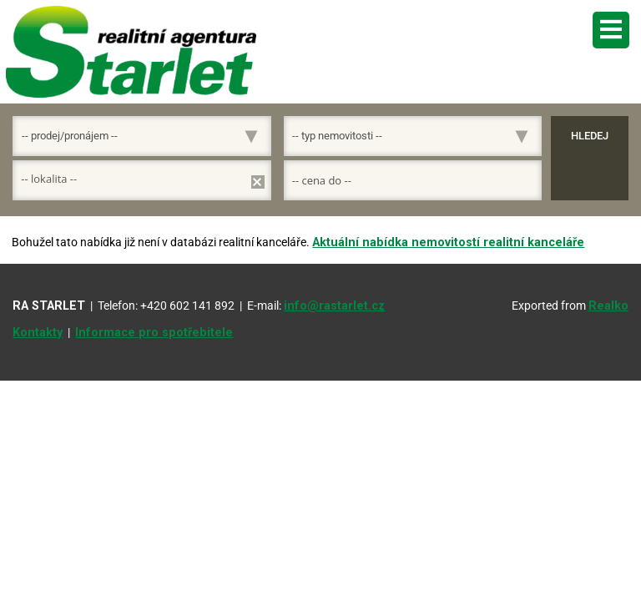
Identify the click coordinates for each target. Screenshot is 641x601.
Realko (608, 306)
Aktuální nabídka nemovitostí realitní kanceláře (448, 242)
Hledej (589, 135)
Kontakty (38, 333)
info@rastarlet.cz (334, 306)
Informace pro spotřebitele (154, 333)
